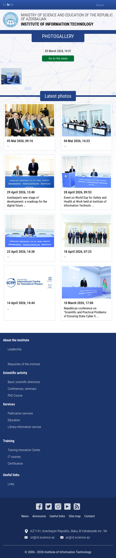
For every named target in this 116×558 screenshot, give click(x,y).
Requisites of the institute (24, 364)
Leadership (14, 349)
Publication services (20, 413)
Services (9, 404)
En (8, 4)
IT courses (14, 457)
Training (8, 441)
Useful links (11, 475)
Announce (39, 516)
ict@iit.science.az (42, 537)
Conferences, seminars (22, 389)
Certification (15, 463)
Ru (12, 4)
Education (14, 420)
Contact (89, 516)
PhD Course (15, 395)
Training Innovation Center (24, 450)
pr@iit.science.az (78, 537)
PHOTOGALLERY (58, 36)
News (25, 516)
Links (11, 484)
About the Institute (16, 340)
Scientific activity (15, 373)
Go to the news (58, 58)
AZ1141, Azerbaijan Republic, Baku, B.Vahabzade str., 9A (68, 531)
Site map (75, 516)
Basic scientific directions (24, 382)
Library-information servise (24, 427)
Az (4, 4)
